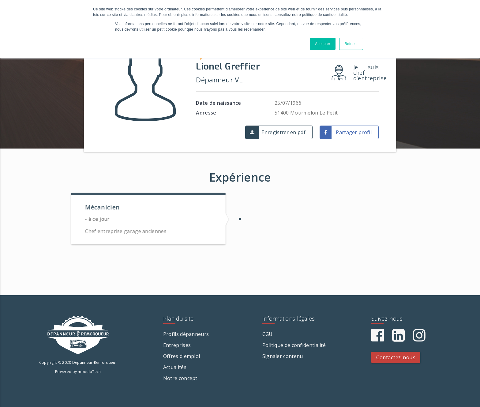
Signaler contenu (282, 356)
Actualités (174, 367)
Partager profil (354, 132)
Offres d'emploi (181, 356)
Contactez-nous (395, 357)
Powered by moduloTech (78, 371)
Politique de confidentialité (294, 345)
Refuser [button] (351, 44)
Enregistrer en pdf (283, 132)
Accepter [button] (322, 44)
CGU (267, 334)
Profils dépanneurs (186, 334)
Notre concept (180, 378)
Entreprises (177, 345)
